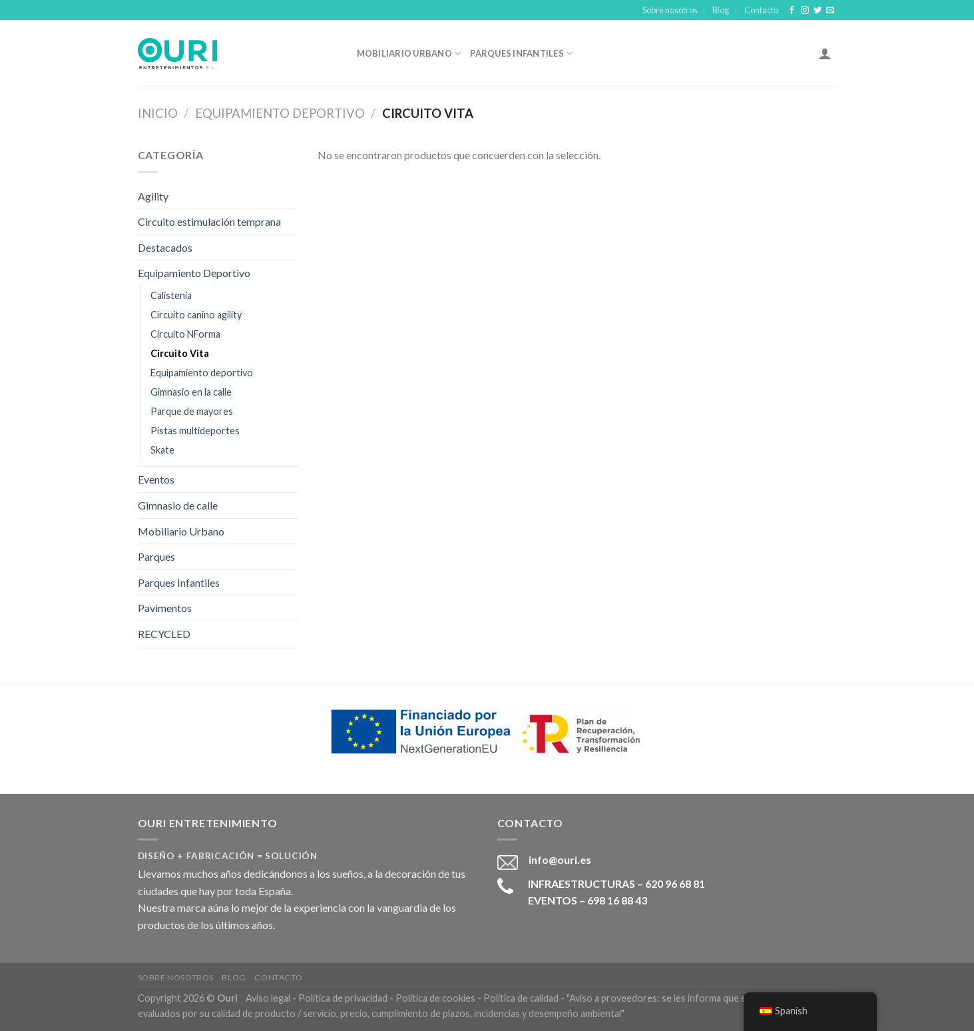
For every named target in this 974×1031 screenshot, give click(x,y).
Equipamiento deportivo (201, 372)
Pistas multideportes (195, 430)
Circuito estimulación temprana (209, 221)
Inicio (158, 113)
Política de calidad (521, 998)
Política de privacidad (342, 998)
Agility (153, 196)
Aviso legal (268, 998)
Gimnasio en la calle (191, 392)
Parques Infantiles (521, 53)
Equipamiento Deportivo (280, 113)
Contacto (761, 10)
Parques (156, 556)
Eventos (156, 479)
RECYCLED (164, 633)
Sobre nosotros (670, 10)
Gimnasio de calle (178, 505)
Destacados (165, 247)
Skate (162, 450)
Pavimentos (165, 607)
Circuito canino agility (196, 314)
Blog (720, 10)
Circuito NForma (185, 334)
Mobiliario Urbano (409, 53)
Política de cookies (435, 998)
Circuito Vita (179, 353)
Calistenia (171, 295)
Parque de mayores (191, 411)
